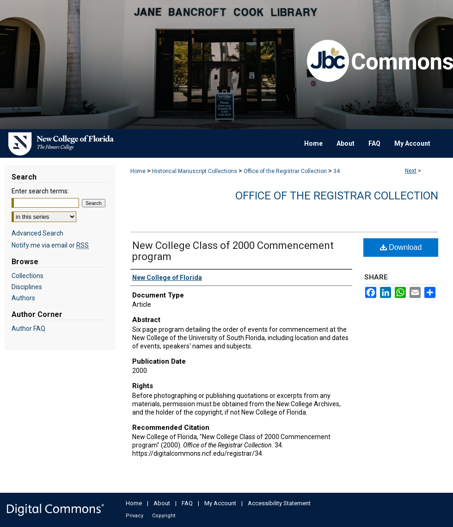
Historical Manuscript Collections (194, 171)
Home (138, 171)
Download (401, 247)
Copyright (163, 516)
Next (410, 170)
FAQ (187, 503)
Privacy (134, 516)
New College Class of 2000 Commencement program (233, 251)
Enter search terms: (40, 191)
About (161, 503)
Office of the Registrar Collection (285, 171)
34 (336, 171)
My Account (220, 503)
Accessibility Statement (279, 503)
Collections (27, 275)
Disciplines (27, 287)
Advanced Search (37, 233)
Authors (23, 298)
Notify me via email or (50, 245)
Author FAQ (28, 328)
